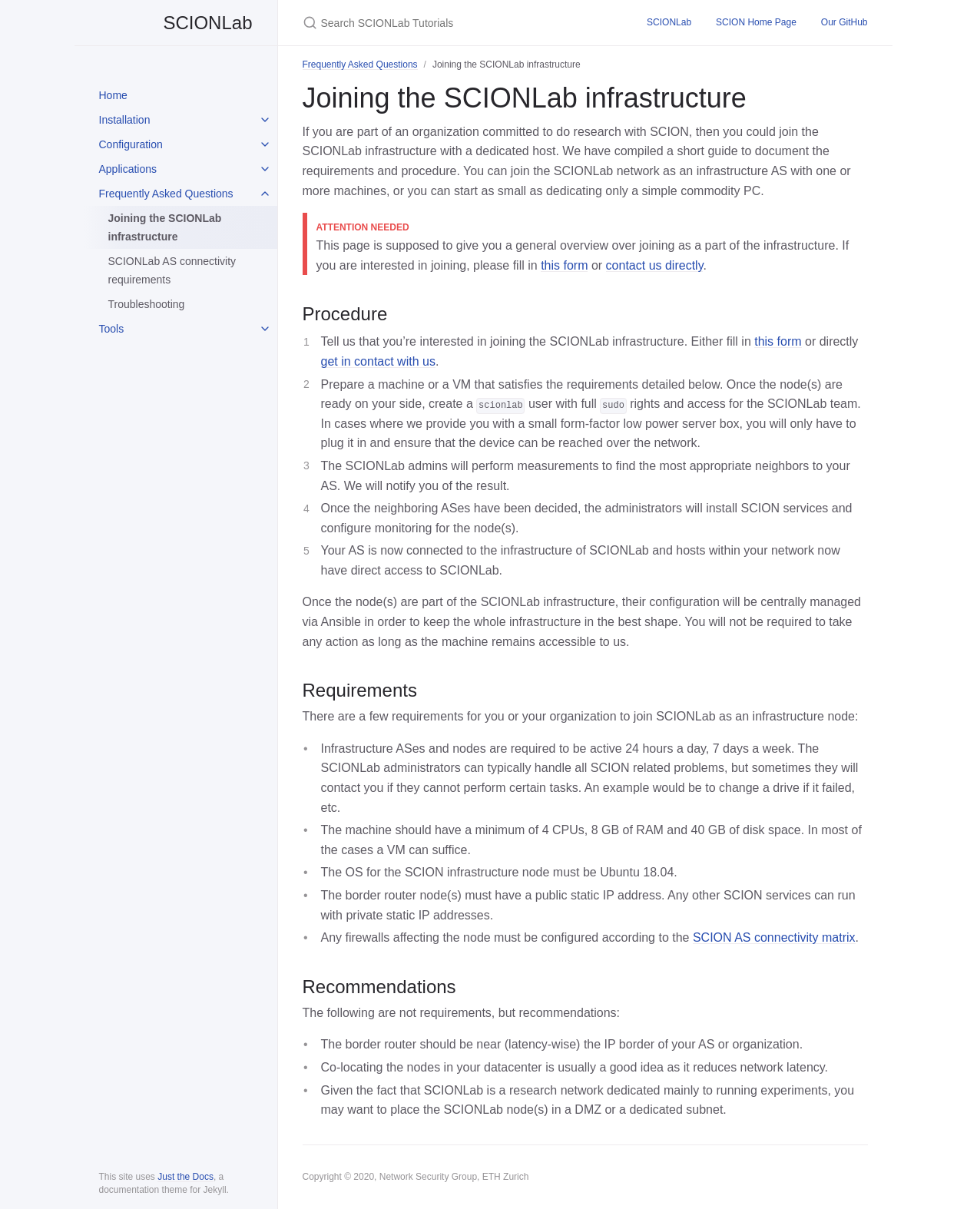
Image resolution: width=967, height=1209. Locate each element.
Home (113, 95)
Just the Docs (185, 1176)
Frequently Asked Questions (166, 193)
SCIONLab (176, 22)
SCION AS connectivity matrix (774, 937)
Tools (111, 329)
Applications (128, 169)
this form (564, 265)
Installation (125, 120)
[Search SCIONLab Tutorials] (456, 22)
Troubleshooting (146, 304)
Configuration (131, 144)
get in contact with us (378, 361)
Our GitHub (844, 22)
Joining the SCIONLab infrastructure (165, 227)
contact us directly (655, 265)
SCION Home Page (756, 22)
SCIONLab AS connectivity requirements (172, 270)
